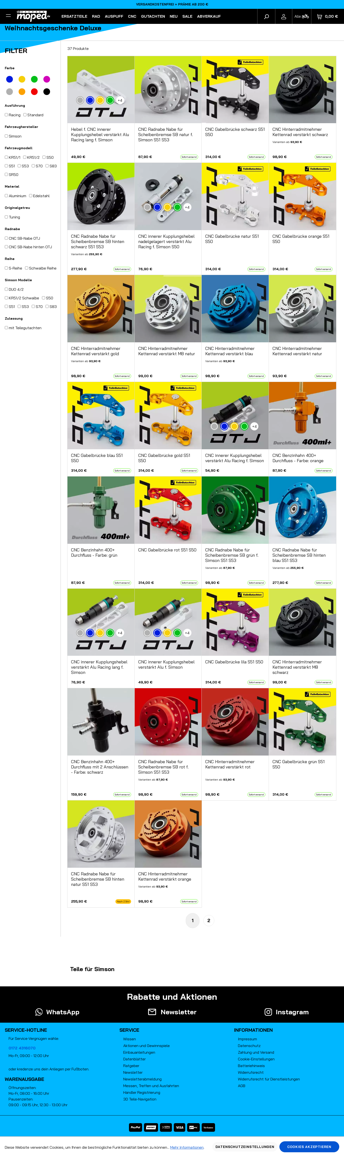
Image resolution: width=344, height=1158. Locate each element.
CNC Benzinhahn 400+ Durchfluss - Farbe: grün (94, 552)
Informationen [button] (253, 1030)
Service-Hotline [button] (26, 1030)
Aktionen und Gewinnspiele (146, 1045)
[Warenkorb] (327, 16)
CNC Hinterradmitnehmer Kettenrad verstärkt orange (164, 876)
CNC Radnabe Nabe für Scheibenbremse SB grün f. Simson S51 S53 (231, 555)
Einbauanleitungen (139, 1052)
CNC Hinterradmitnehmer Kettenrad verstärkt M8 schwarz (297, 667)
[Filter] (8, 16)
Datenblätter (134, 1059)
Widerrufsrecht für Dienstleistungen (269, 1079)
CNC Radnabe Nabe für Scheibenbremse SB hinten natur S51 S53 (97, 879)
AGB (241, 1085)
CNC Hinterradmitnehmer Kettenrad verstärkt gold (95, 351)
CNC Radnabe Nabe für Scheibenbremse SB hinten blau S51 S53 (299, 555)
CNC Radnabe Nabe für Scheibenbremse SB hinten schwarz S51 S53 (97, 241)
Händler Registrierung (141, 1092)
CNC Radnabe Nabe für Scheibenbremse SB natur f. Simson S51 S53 (165, 135)
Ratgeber (131, 1065)
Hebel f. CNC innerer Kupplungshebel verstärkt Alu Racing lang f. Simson (100, 135)
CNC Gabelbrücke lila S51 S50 (234, 662)
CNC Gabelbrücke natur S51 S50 (232, 239)
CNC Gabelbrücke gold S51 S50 (164, 458)
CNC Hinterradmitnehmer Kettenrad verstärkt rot (230, 764)
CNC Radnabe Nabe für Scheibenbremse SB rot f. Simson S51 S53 (163, 767)
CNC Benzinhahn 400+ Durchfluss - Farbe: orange (297, 458)
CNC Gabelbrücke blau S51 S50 (97, 458)
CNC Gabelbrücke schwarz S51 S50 (235, 132)
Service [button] (129, 1030)
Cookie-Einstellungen (256, 1059)
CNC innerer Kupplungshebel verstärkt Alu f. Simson (166, 664)
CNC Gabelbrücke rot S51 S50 (167, 550)
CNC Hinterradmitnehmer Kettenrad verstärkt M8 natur (166, 351)
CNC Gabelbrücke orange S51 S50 (300, 239)
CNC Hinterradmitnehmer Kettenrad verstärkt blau (230, 351)
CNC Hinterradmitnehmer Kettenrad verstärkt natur (297, 351)
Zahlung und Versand (256, 1052)
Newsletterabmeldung (142, 1079)
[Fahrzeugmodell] (301, 16)
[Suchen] (266, 16)
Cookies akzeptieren (309, 1147)
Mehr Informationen (187, 1147)
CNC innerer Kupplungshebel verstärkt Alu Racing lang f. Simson (99, 667)
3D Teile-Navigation (139, 1099)
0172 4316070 (22, 1048)
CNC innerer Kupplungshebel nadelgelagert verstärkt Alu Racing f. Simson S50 (166, 241)
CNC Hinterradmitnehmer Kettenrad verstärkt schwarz (300, 132)
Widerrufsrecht (251, 1072)
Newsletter (133, 1072)
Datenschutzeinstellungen (245, 1147)
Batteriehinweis (251, 1065)
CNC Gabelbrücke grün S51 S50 (298, 764)
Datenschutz (249, 1045)
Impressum (247, 1038)
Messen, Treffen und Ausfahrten (151, 1085)
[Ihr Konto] (283, 16)
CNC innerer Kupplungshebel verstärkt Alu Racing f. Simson (234, 458)
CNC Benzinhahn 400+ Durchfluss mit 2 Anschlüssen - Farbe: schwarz (99, 767)
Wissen (129, 1038)
